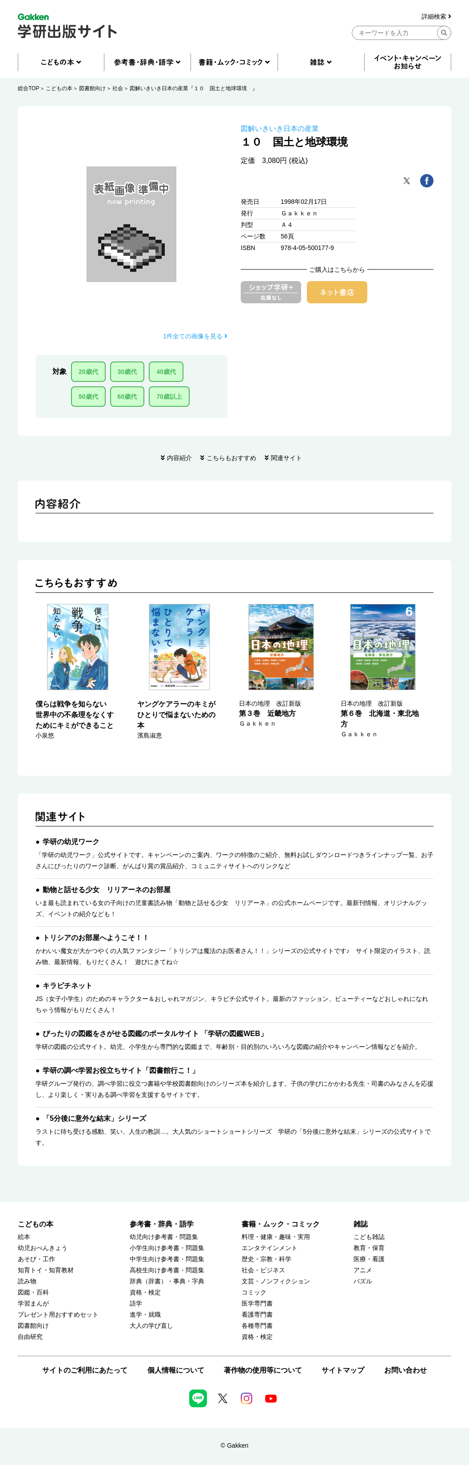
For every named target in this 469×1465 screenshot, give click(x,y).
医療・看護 (369, 1259)
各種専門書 (257, 1325)
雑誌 (361, 1224)
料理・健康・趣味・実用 (276, 1237)
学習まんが (33, 1303)
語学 (136, 1303)
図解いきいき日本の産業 (280, 128)
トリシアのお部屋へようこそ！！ (96, 937)
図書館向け (92, 88)
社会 (117, 88)
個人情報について (175, 1370)
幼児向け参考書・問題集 (164, 1237)
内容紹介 (179, 457)
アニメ (363, 1270)
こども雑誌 (369, 1237)
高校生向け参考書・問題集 (167, 1270)
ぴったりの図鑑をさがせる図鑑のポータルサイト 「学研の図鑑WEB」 (155, 1033)
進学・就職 (145, 1314)
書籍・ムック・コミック (281, 1224)
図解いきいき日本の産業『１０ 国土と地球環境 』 (194, 88)
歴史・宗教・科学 (266, 1259)
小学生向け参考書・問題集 (167, 1248)
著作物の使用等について (263, 1370)
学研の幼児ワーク (71, 842)
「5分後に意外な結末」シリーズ (94, 1118)
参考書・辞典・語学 (162, 1224)
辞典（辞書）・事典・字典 (167, 1281)
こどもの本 (59, 88)
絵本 (24, 1237)
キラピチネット (67, 985)
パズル (363, 1281)
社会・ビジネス (263, 1270)
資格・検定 (145, 1292)
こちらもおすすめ (231, 457)
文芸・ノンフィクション (276, 1281)
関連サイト (286, 457)
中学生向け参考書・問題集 (167, 1259)
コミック (254, 1292)
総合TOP (28, 88)
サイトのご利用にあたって (84, 1370)
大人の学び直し (151, 1325)
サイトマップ (343, 1370)
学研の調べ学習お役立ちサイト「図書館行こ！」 (121, 1070)
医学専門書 (257, 1303)
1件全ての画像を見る (195, 336)
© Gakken (234, 1445)
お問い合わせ (405, 1370)
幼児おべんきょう (43, 1248)
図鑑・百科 (33, 1292)
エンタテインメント (270, 1248)
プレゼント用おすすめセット (58, 1314)
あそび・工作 (36, 1259)
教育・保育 (369, 1248)
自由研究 (30, 1337)
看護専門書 (257, 1314)
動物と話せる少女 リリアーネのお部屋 (107, 889)
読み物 (27, 1281)
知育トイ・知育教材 (46, 1270)
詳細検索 (436, 16)
